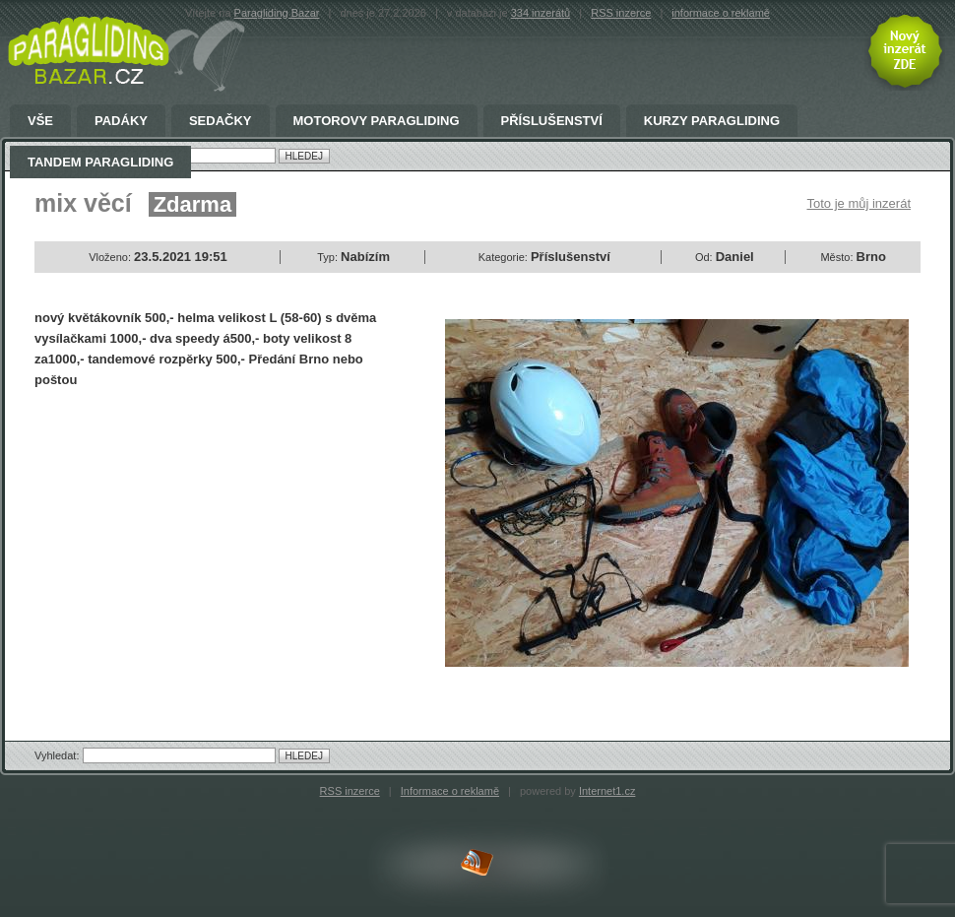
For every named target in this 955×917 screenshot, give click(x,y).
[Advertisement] (199, 548)
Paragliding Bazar (277, 13)
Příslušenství (551, 121)
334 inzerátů (541, 13)
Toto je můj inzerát (859, 203)
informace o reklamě (720, 13)
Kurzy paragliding (711, 121)
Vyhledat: (58, 755)
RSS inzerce (621, 13)
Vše (40, 121)
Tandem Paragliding (100, 162)
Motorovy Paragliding (377, 121)
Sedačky (220, 121)
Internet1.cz (607, 791)
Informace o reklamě (450, 791)
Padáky (121, 121)
